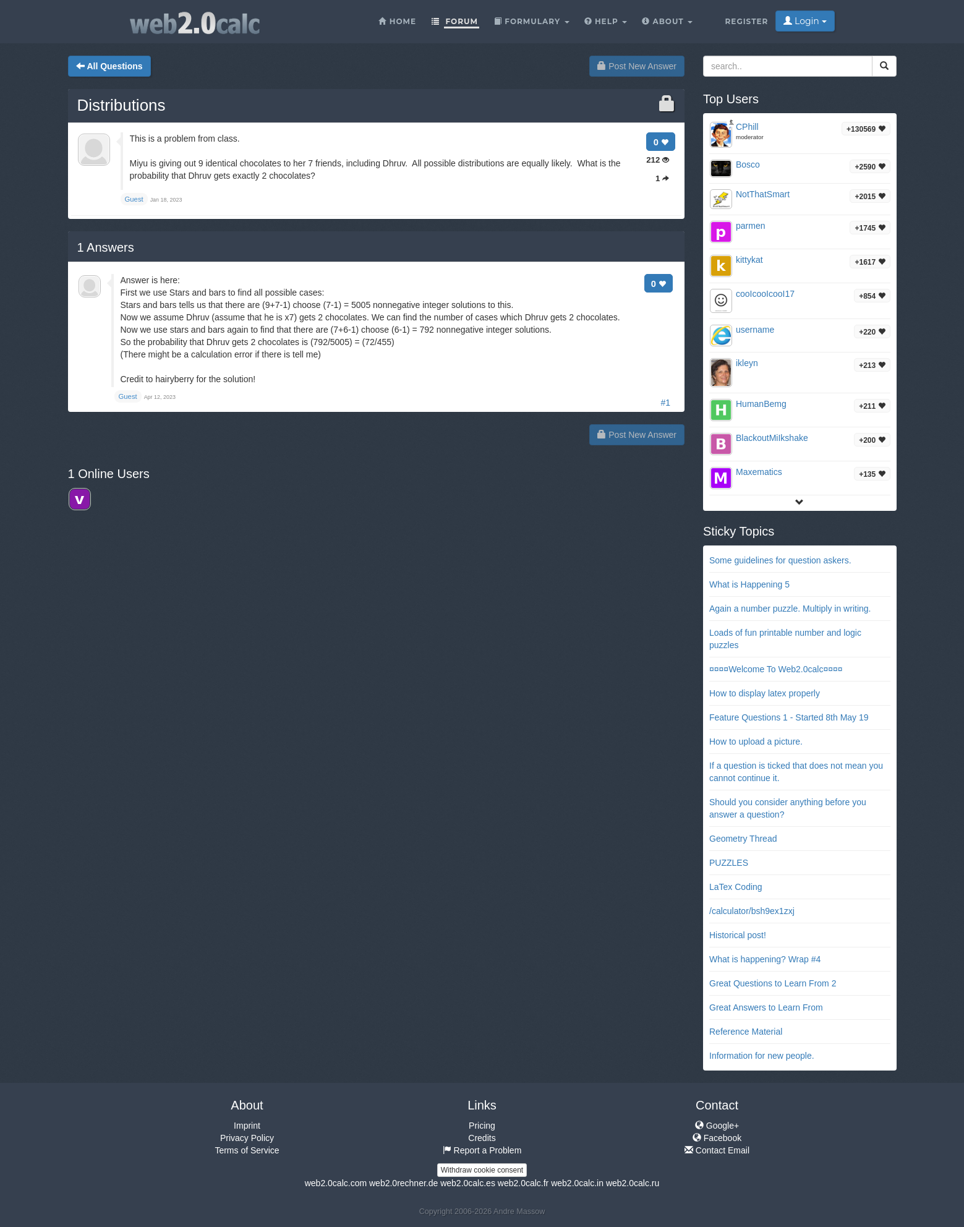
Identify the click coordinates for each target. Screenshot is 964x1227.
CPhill (747, 127)
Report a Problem (482, 1150)
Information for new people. (761, 1056)
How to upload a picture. (756, 741)
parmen (750, 226)
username (755, 330)
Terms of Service (247, 1150)
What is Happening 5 (749, 584)
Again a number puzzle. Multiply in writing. (790, 609)
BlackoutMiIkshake (772, 438)
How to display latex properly (764, 693)
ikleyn (747, 363)
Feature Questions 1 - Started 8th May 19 (789, 717)
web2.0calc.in (577, 1183)
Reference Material (745, 1032)
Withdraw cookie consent (482, 1170)
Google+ (717, 1126)
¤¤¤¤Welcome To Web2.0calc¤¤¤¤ (776, 669)
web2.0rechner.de (403, 1183)
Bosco (748, 164)
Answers (105, 247)
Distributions (121, 105)
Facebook (717, 1138)
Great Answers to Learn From (766, 1007)
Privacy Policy (247, 1138)
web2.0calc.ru (632, 1183)
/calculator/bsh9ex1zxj (752, 911)
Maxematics (759, 472)
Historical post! (737, 935)
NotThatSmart (763, 194)
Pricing (482, 1126)
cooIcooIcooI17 (765, 294)
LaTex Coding (735, 887)
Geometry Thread (743, 839)
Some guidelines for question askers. (780, 560)
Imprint (247, 1126)
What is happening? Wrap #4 (765, 959)
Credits (481, 1138)
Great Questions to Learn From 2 (772, 983)
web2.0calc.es (467, 1183)
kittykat (749, 260)
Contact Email (717, 1150)
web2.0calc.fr (523, 1183)
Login (804, 21)
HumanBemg (761, 404)
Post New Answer (636, 66)
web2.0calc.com (336, 1183)
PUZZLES (728, 863)
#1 (665, 403)
